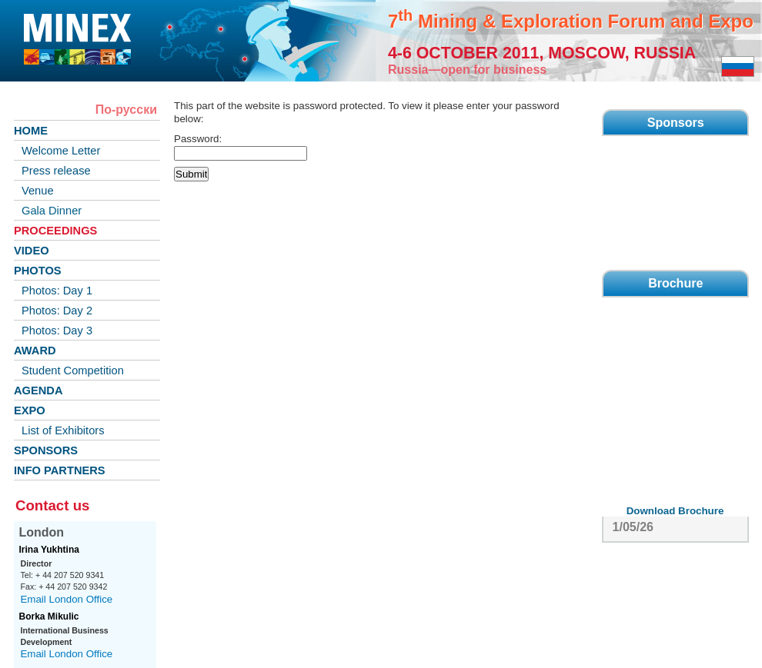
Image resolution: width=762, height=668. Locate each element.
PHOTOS (38, 270)
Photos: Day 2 (57, 310)
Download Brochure (675, 511)
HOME (31, 131)
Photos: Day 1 (57, 290)
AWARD (35, 350)
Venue (38, 190)
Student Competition (73, 370)
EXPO (29, 410)
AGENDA (38, 390)
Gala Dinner (52, 210)
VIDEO (31, 250)
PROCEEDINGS (55, 230)
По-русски (126, 109)
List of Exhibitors (63, 430)
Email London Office (66, 599)
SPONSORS (46, 450)
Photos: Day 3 (57, 330)
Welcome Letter (61, 151)
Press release (56, 171)
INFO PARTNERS (59, 470)
